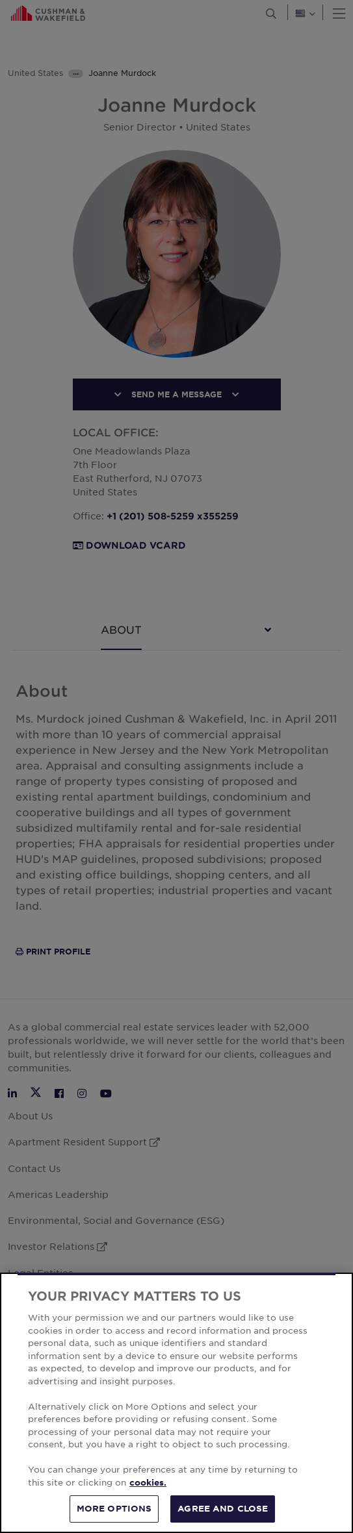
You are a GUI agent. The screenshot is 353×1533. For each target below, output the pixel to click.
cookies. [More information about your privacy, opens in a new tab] (147, 1482)
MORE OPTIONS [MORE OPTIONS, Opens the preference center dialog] (114, 1508)
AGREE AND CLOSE (222, 1508)
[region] (176, 1403)
